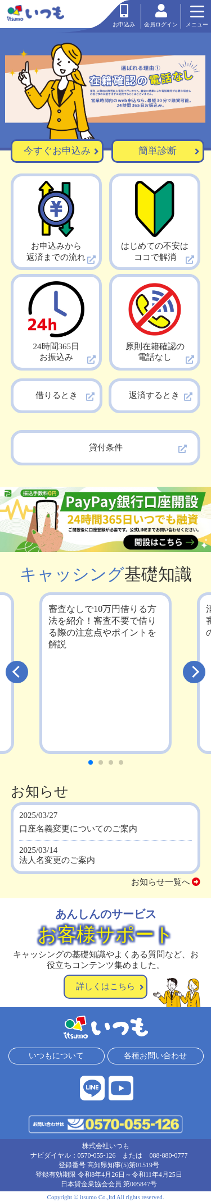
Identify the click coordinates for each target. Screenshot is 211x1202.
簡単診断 (169, 151)
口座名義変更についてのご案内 (78, 828)
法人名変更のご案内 (57, 860)
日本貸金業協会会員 (91, 1184)
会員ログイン (161, 16)
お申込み (124, 16)
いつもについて (56, 1056)
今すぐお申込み (61, 151)
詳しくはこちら (110, 986)
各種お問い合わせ (155, 1056)
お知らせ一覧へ (166, 881)
